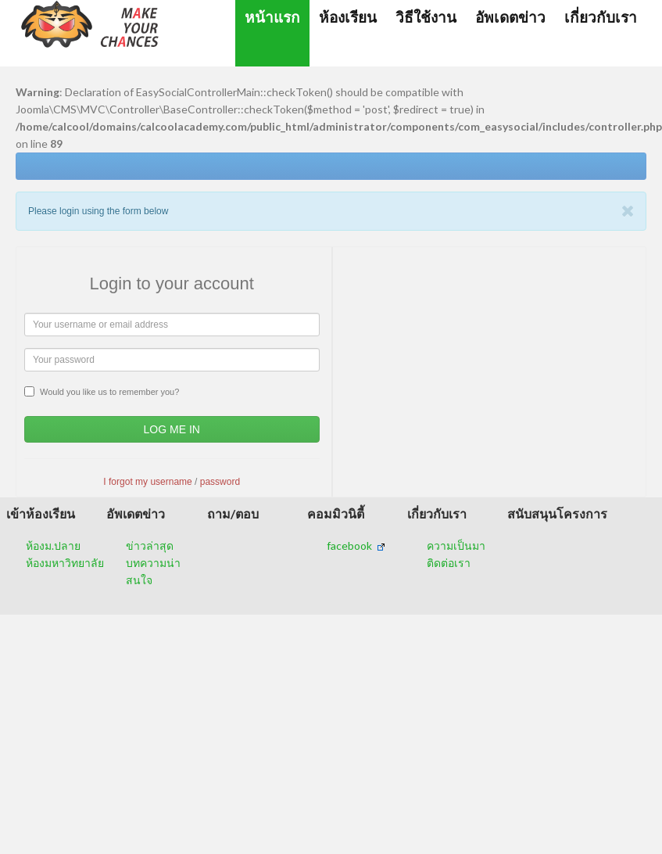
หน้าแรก (272, 17)
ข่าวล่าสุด (150, 545)
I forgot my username (147, 481)
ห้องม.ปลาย (53, 545)
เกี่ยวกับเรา (600, 17)
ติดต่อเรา (449, 562)
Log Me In (172, 429)
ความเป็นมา (456, 545)
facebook (356, 545)
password (220, 481)
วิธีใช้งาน (425, 17)
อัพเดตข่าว (510, 17)
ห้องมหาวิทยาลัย (65, 562)
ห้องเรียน (348, 17)
